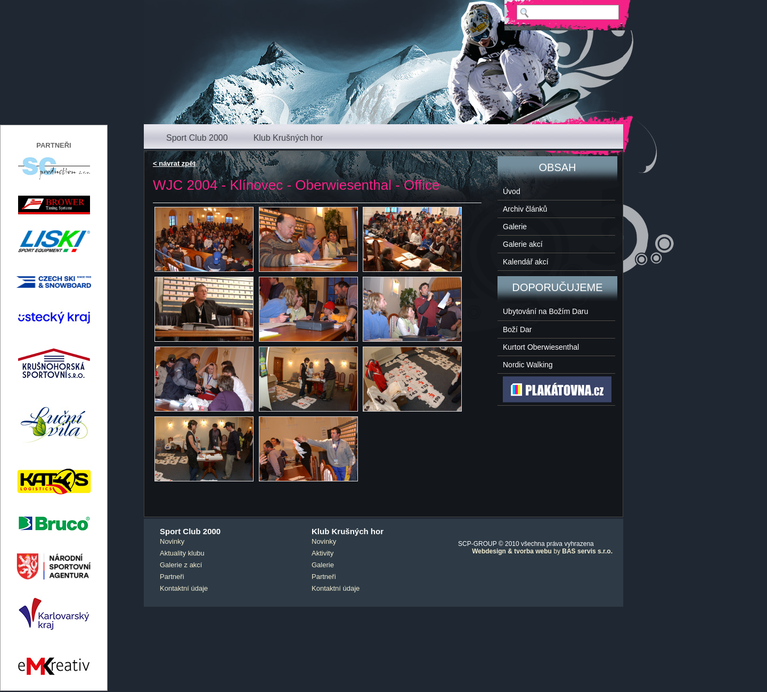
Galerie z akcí (181, 565)
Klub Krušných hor (288, 137)
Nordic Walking (528, 364)
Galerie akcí (523, 244)
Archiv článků (525, 209)
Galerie (515, 226)
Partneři (172, 577)
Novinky (172, 541)
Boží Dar (517, 329)
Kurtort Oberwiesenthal (541, 347)
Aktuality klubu (182, 553)
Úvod (511, 191)
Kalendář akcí (526, 262)
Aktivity (322, 553)
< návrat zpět (174, 163)
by (542, 551)
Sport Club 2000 (197, 137)
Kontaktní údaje (184, 588)
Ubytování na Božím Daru (545, 311)
